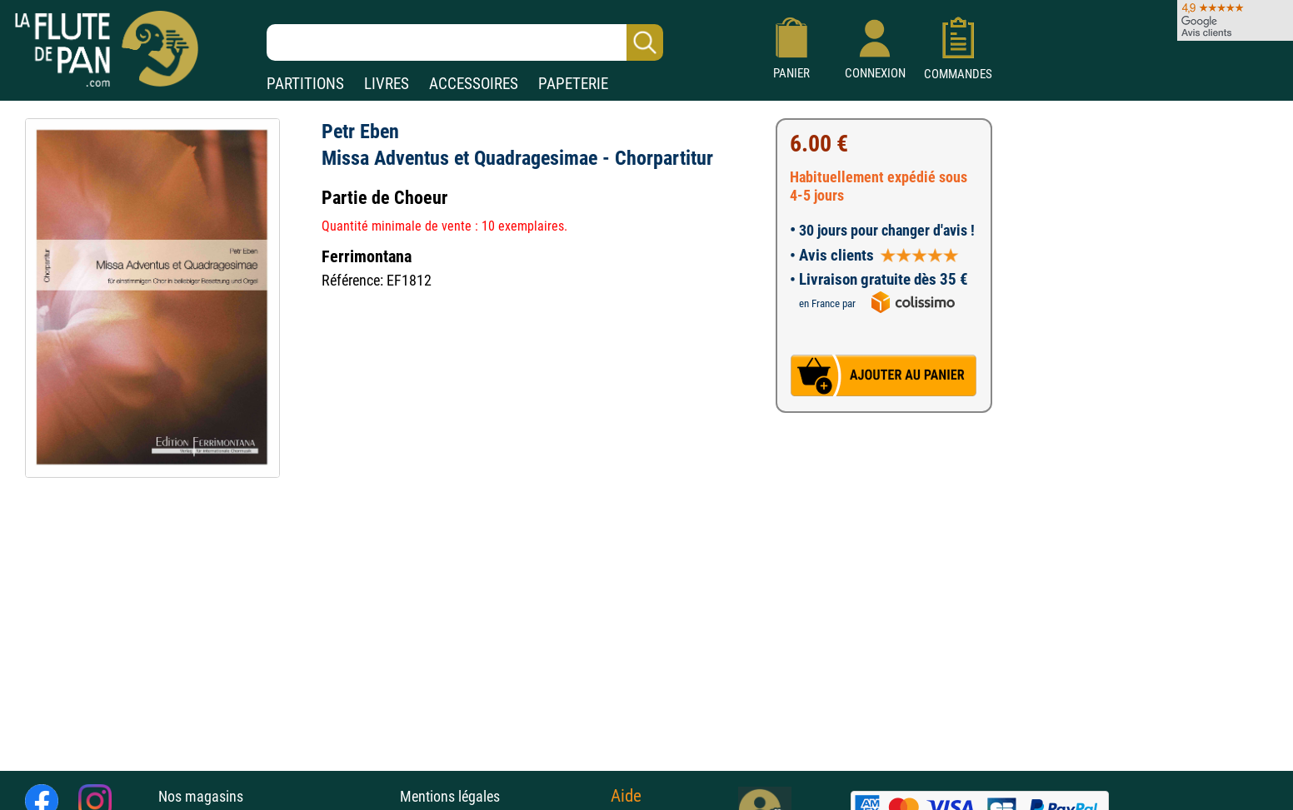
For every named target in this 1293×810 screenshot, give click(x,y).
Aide (626, 796)
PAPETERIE (573, 83)
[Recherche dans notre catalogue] (465, 42)
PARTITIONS (305, 83)
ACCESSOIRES (473, 83)
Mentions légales (450, 796)
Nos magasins (200, 796)
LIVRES (386, 83)
